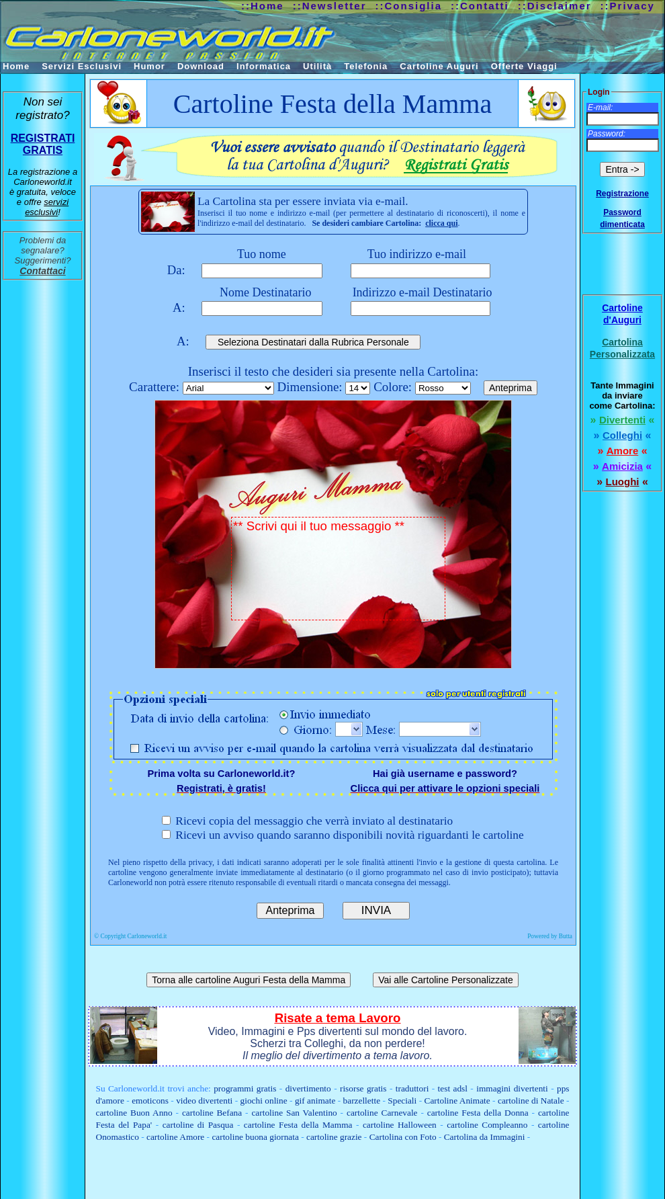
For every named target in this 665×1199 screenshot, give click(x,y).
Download (200, 66)
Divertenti (622, 419)
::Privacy (628, 5)
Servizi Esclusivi (82, 66)
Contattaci (42, 270)
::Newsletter (330, 5)
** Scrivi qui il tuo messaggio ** (338, 569)
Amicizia (622, 466)
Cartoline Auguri (439, 66)
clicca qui (441, 223)
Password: (606, 133)
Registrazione (622, 193)
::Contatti (480, 5)
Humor (149, 66)
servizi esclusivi (47, 207)
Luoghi (622, 481)
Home (16, 66)
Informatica (263, 66)
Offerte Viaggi (524, 66)
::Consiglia (409, 5)
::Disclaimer (555, 5)
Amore (623, 450)
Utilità (317, 66)
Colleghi (622, 435)
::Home (262, 5)
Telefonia (366, 66)
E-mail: (600, 107)
